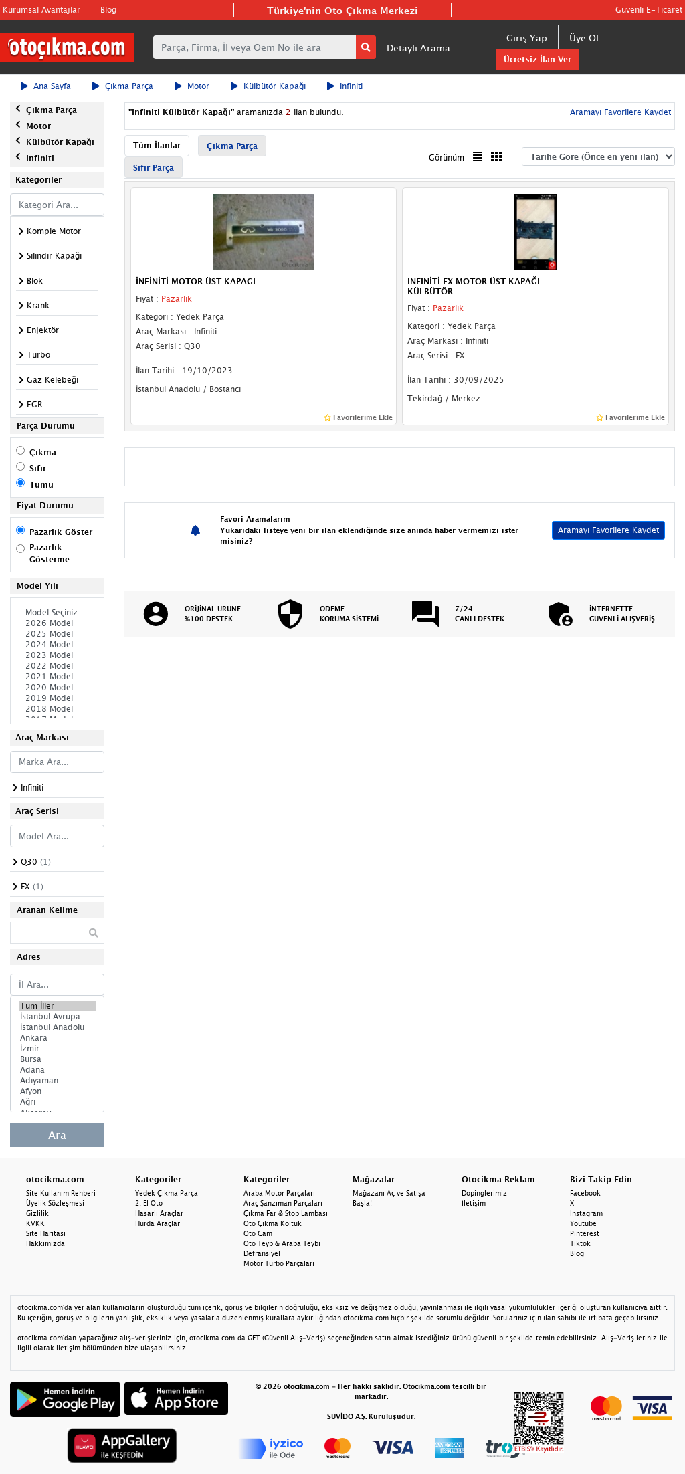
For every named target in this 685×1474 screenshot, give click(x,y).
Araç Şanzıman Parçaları (282, 1203)
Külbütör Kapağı (268, 86)
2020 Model (57, 687)
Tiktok (580, 1243)
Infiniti (345, 86)
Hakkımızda (45, 1243)
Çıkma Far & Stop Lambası (285, 1213)
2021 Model (57, 676)
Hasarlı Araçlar (159, 1213)
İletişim (474, 1203)
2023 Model (57, 655)
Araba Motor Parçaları (279, 1193)
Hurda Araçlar (157, 1223)
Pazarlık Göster (60, 532)
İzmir (57, 1048)
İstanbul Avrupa (57, 1016)
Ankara (57, 1038)
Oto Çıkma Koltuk (272, 1223)
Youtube (583, 1223)
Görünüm (446, 157)
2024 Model (57, 644)
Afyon (57, 1091)
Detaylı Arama (418, 48)
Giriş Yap (526, 37)
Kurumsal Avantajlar (41, 10)
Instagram (586, 1213)
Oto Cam (257, 1233)
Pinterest (584, 1233)
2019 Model (57, 698)
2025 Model (57, 634)
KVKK (35, 1223)
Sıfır (37, 468)
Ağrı (57, 1102)
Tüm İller (57, 1006)
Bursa (57, 1059)
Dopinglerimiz (484, 1193)
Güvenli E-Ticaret (648, 10)
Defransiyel (261, 1253)
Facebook (585, 1193)
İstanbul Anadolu (57, 1027)
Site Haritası (46, 1233)
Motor (192, 86)
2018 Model (57, 709)
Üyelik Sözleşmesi (55, 1203)
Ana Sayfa (46, 86)
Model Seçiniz (57, 612)
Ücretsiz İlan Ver (537, 59)
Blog (108, 10)
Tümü (41, 485)
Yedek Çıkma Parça (166, 1193)
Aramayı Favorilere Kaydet (619, 112)
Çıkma (42, 452)
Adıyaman (57, 1080)
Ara (57, 1135)
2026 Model (57, 623)
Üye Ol (584, 37)
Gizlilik (37, 1213)
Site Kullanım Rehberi (61, 1193)
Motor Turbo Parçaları (278, 1263)
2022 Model (57, 666)
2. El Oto (149, 1203)
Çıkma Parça (122, 86)
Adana (57, 1070)
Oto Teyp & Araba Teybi (281, 1243)
